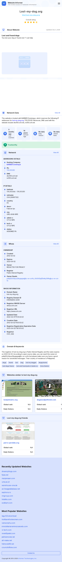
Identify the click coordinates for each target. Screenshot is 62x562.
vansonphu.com (8, 523)
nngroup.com (7, 496)
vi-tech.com (6, 530)
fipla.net (5, 475)
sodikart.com (7, 503)
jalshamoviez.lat (8, 537)
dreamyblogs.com (9, 471)
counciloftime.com (9, 547)
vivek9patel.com (8, 533)
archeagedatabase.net (11, 489)
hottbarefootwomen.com (12, 519)
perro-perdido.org (11, 443)
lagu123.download (9, 516)
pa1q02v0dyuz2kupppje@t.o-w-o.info (20, 278)
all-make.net (7, 540)
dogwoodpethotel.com (46, 400)
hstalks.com (7, 499)
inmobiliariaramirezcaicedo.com (15, 526)
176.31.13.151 (11, 170)
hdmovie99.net (8, 544)
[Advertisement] (31, 45)
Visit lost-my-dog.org (31, 15)
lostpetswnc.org (10, 400)
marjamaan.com (8, 478)
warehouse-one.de (9, 485)
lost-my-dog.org (18, 120)
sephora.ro (6, 492)
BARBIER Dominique (14, 164)
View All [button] (57, 113)
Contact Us (31, 553)
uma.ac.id (5, 482)
